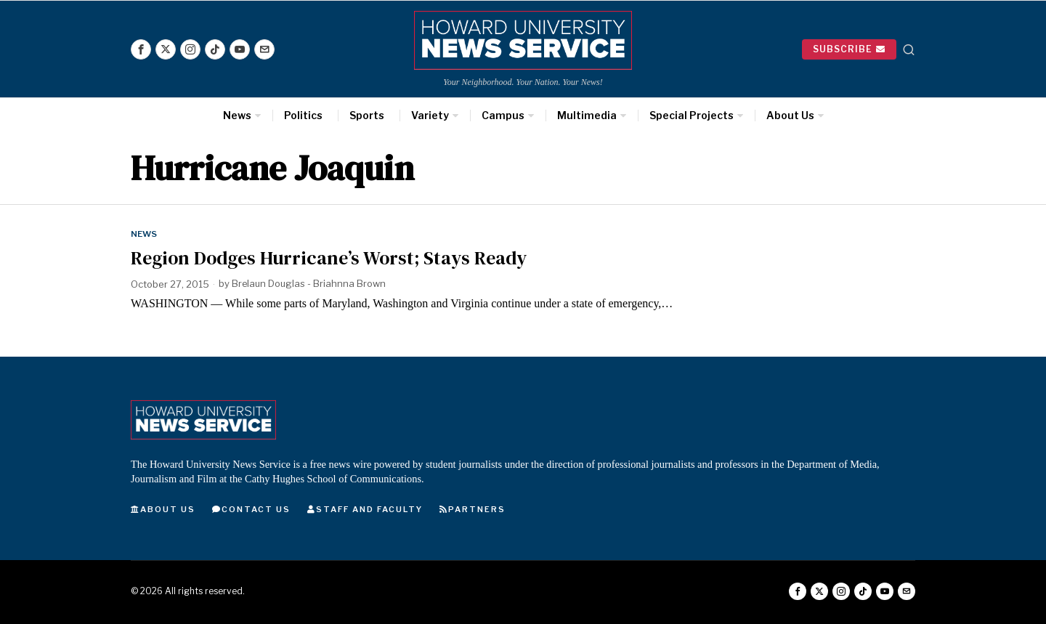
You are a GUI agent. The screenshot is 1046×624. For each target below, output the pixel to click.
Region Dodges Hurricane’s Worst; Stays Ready (329, 258)
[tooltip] (141, 49)
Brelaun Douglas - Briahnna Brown (310, 284)
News (144, 234)
